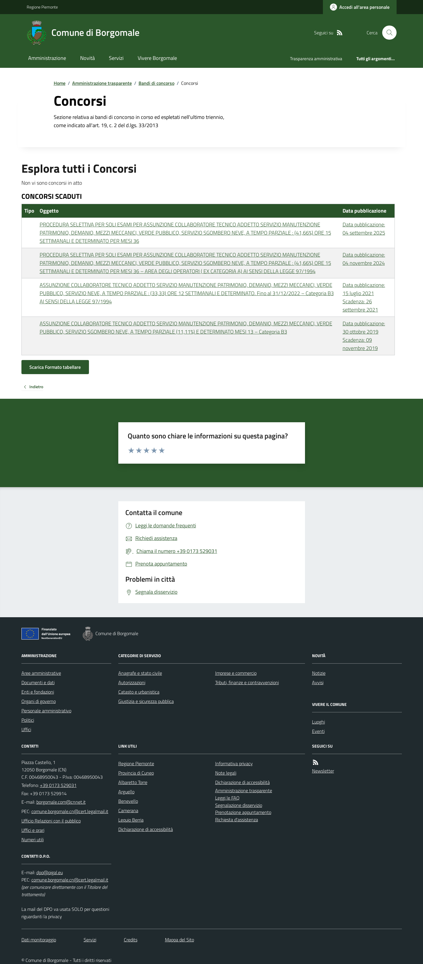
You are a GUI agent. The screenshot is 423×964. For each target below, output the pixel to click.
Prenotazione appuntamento (243, 812)
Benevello (128, 801)
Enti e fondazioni (37, 691)
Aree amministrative (41, 673)
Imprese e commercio (236, 673)
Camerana (128, 810)
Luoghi (318, 721)
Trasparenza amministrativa (316, 58)
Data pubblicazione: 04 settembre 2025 (364, 229)
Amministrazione (47, 58)
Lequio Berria (131, 819)
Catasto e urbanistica (138, 691)
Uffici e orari (32, 830)
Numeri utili (32, 839)
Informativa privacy (234, 763)
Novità (87, 58)
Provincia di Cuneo (136, 772)
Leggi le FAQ (227, 797)
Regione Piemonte (42, 7)
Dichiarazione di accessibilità (145, 829)
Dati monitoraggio (38, 939)
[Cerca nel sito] (387, 33)
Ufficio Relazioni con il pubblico (51, 820)
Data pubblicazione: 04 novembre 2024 (364, 259)
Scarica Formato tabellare (55, 367)
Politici (27, 720)
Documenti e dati (38, 682)
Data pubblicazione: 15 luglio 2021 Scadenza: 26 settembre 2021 (364, 297)
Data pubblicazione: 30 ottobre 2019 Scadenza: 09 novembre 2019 (364, 335)
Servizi (116, 58)
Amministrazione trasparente (102, 83)
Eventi (318, 731)
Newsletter (323, 770)
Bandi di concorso (156, 83)
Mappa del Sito (179, 939)
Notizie (319, 673)
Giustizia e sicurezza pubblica (146, 701)
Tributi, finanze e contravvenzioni (247, 682)
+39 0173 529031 (58, 785)
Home (59, 83)
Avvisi (317, 682)
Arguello (126, 791)
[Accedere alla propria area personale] (360, 7)
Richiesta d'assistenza (236, 819)
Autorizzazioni (131, 682)
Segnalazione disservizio (238, 805)
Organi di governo (38, 701)
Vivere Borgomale (157, 58)
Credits (130, 939)
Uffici (26, 729)
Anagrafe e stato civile (140, 673)
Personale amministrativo (46, 710)
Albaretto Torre (132, 782)
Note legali (225, 772)
